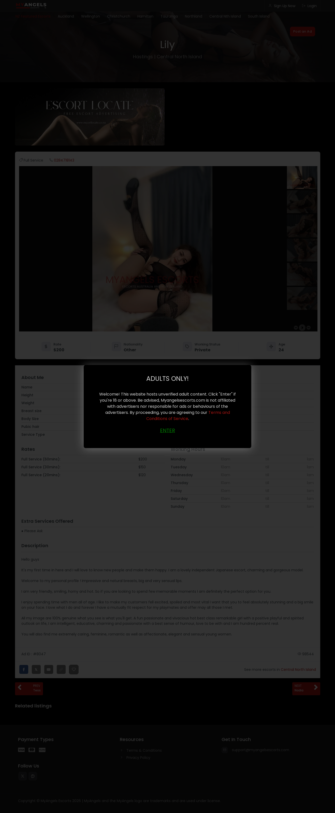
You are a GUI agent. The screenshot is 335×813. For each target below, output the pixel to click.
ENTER (167, 430)
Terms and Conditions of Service (188, 415)
